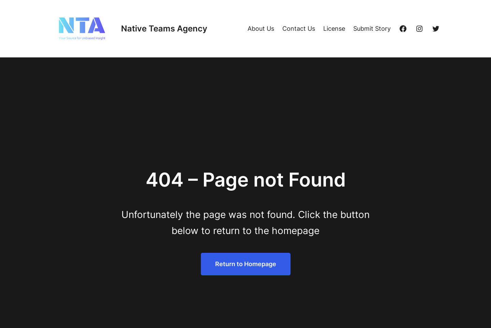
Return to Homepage (245, 264)
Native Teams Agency (164, 28)
